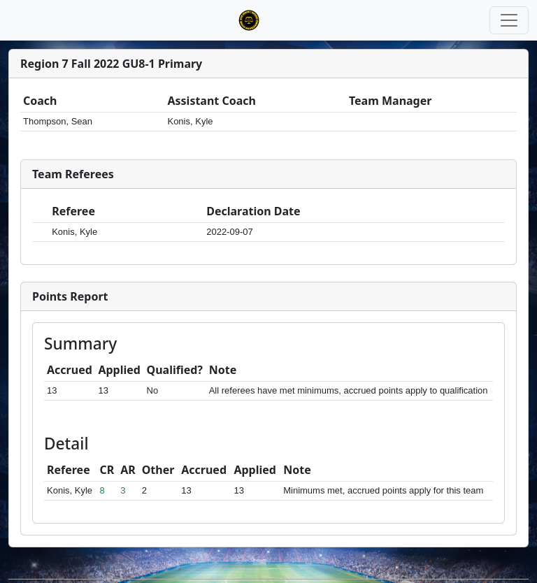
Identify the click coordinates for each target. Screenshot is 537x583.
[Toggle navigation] (509, 20)
